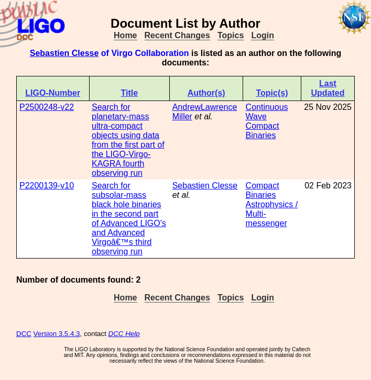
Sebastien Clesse (64, 53)
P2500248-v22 (46, 107)
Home (125, 35)
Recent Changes (177, 35)
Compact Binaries (262, 130)
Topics (230, 35)
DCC (23, 334)
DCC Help (124, 334)
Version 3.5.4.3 (57, 334)
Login (262, 35)
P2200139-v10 (46, 185)
